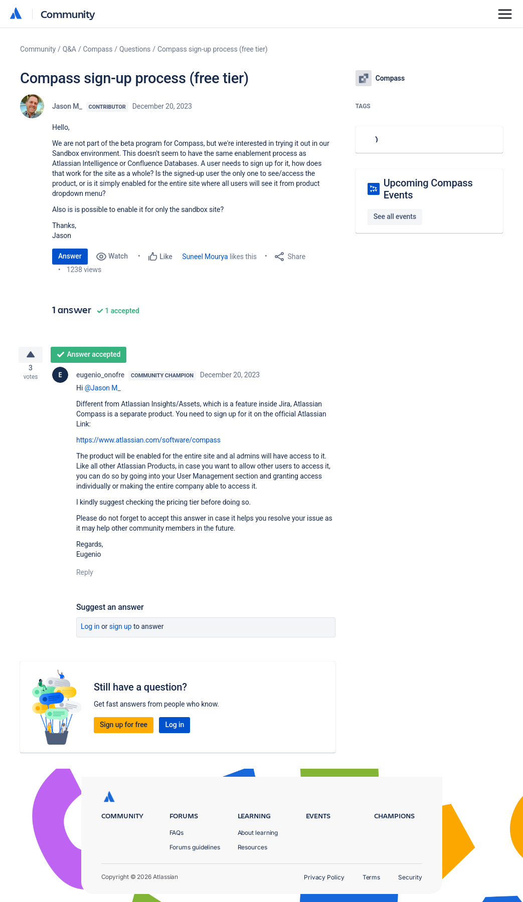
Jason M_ (67, 106)
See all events (395, 216)
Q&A (69, 49)
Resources (252, 847)
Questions (134, 49)
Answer (70, 256)
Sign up (120, 630)
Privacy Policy (324, 877)
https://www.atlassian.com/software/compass (148, 444)
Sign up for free (123, 729)
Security (410, 877)
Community (68, 14)
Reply (84, 576)
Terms (372, 877)
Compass (98, 49)
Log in (90, 630)
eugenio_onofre (100, 379)
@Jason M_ (103, 392)
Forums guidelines (195, 847)
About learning (258, 832)
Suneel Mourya (205, 257)
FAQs (176, 832)
